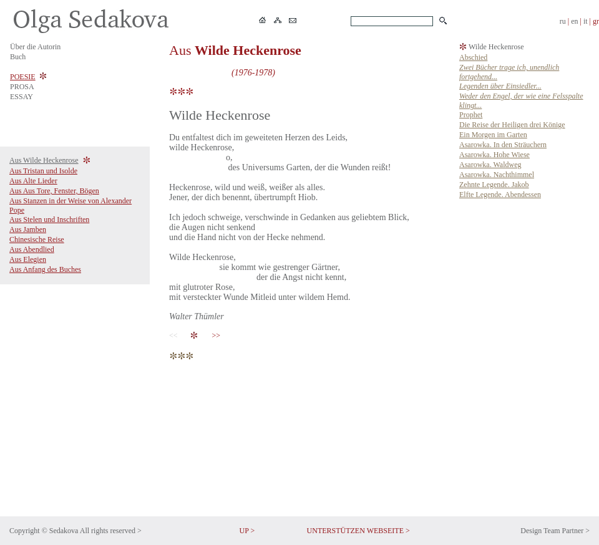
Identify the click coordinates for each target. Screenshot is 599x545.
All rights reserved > (111, 530)
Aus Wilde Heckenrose (44, 160)
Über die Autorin (35, 46)
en (574, 21)
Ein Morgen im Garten (493, 134)
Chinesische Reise (36, 239)
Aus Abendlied (31, 249)
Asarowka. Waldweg (490, 164)
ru (563, 21)
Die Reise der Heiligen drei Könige (512, 124)
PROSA (22, 86)
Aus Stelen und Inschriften (49, 219)
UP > (247, 530)
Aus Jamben (27, 229)
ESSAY (21, 96)
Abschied (473, 57)
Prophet (470, 114)
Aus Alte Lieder (33, 180)
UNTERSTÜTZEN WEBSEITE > (358, 530)
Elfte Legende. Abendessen (500, 194)
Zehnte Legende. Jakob (494, 184)
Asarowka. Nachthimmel (496, 174)
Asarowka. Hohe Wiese (494, 154)
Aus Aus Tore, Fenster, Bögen (54, 190)
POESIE (23, 76)
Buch (18, 56)
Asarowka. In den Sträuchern (503, 144)
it (585, 21)
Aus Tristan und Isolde (43, 170)
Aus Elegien (27, 259)
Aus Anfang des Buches (45, 269)
